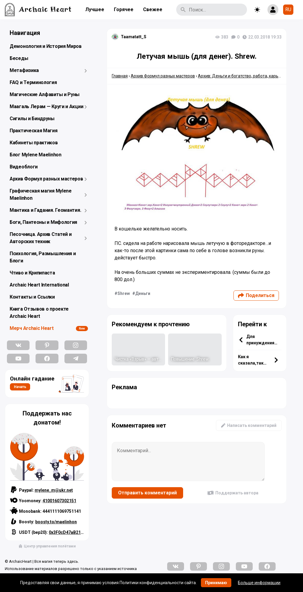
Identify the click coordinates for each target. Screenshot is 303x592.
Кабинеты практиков (34, 143)
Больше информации (259, 582)
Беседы (19, 58)
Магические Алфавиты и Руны (45, 94)
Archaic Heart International (39, 285)
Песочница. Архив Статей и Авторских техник (41, 237)
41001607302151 (59, 500)
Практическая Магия (34, 130)
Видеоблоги (24, 167)
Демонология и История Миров (46, 46)
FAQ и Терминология (33, 82)
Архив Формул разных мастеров (46, 179)
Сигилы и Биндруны (32, 118)
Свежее (152, 9)
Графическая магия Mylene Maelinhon (41, 194)
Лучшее (94, 9)
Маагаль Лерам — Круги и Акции (46, 106)
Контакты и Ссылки (32, 297)
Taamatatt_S (133, 36)
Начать (20, 387)
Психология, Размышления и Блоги (43, 257)
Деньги (142, 293)
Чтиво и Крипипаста (32, 273)
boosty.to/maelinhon (56, 521)
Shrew (123, 293)
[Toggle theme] (257, 9)
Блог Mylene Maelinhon (35, 155)
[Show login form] (272, 9)
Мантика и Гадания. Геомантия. (45, 210)
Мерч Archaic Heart (32, 328)
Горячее (123, 9)
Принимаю (216, 582)
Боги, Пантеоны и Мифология (43, 222)
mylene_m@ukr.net (54, 490)
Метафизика (24, 70)
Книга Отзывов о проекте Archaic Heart (39, 312)
